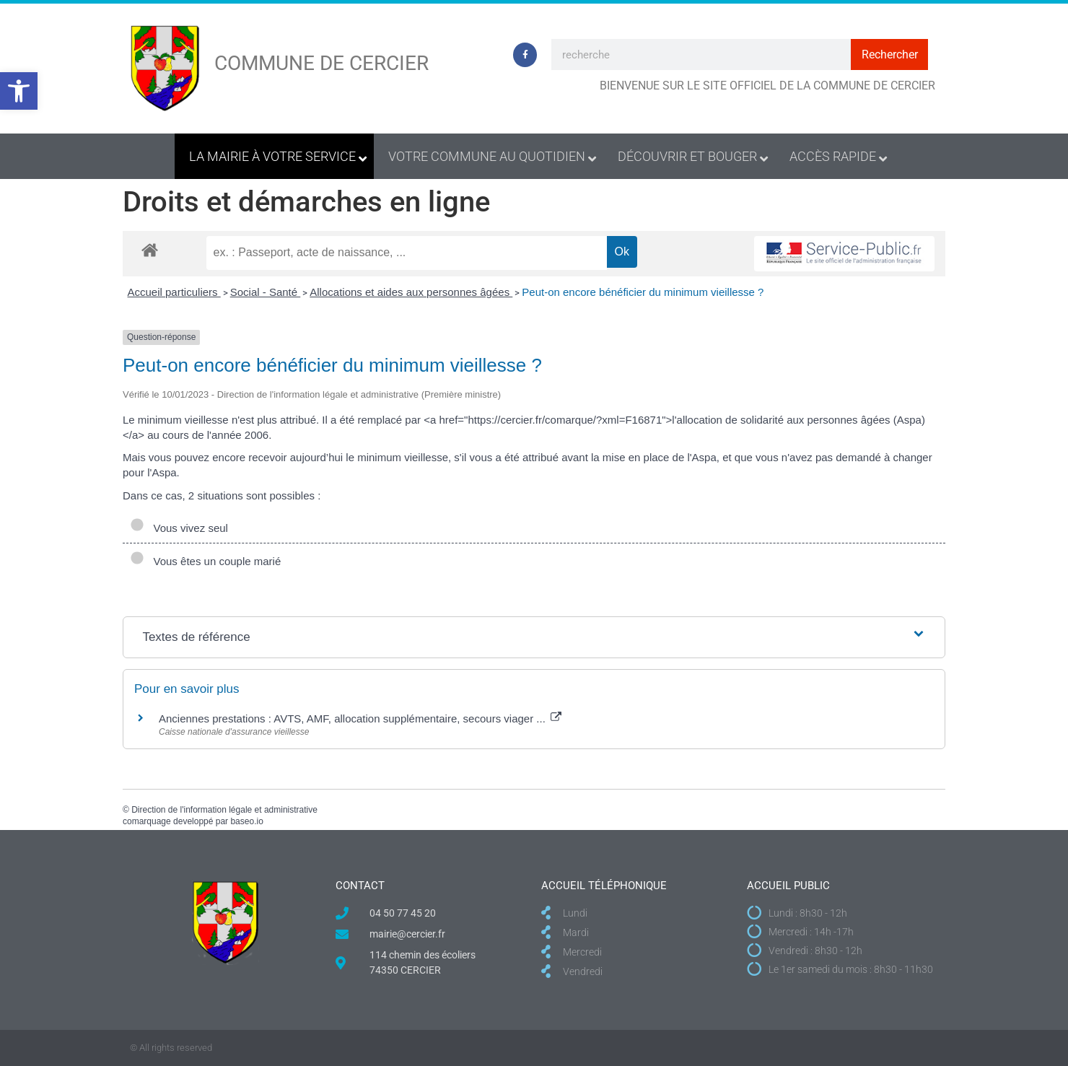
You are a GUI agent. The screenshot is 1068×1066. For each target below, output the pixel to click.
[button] (19, 91)
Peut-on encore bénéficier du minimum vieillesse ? (642, 292)
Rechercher (890, 54)
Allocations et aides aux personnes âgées (411, 292)
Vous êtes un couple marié (205, 561)
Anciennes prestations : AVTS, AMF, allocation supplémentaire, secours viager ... (360, 718)
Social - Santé (265, 292)
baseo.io (246, 821)
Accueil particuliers (174, 292)
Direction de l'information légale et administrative (224, 810)
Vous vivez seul (179, 528)
